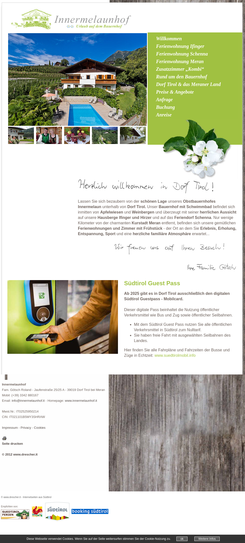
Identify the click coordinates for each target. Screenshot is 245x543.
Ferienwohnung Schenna (182, 54)
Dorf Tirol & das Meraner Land (188, 84)
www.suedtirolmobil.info (175, 355)
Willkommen (169, 38)
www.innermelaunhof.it (81, 400)
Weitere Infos (207, 539)
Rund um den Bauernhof (181, 76)
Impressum (10, 427)
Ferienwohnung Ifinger (180, 46)
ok (182, 539)
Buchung (165, 107)
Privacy (26, 427)
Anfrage (164, 99)
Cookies (39, 427)
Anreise (164, 114)
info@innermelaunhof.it (28, 400)
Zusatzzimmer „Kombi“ (180, 69)
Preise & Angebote (175, 92)
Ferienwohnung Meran (180, 61)
